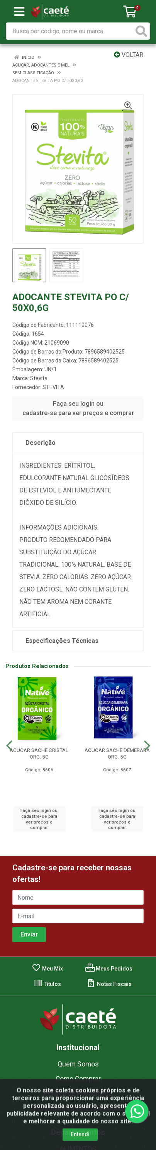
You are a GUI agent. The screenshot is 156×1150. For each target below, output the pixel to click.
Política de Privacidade (78, 1093)
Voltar (128, 54)
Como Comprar (78, 1079)
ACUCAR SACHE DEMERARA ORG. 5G (117, 753)
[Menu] (19, 12)
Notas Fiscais (109, 984)
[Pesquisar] (141, 31)
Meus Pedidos (108, 968)
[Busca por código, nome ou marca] (70, 31)
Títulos (47, 984)
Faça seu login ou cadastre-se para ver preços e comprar (78, 408)
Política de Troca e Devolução (78, 1108)
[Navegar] (9, 745)
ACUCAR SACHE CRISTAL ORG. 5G (39, 753)
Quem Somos (78, 1064)
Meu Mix (47, 968)
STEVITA (53, 387)
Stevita (38, 378)
